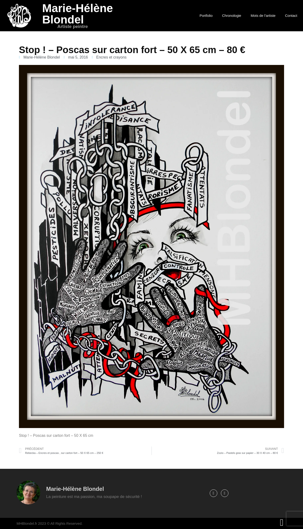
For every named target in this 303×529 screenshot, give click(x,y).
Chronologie (231, 16)
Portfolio (206, 16)
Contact (291, 16)
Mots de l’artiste (263, 16)
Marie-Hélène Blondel (77, 14)
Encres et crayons (111, 57)
